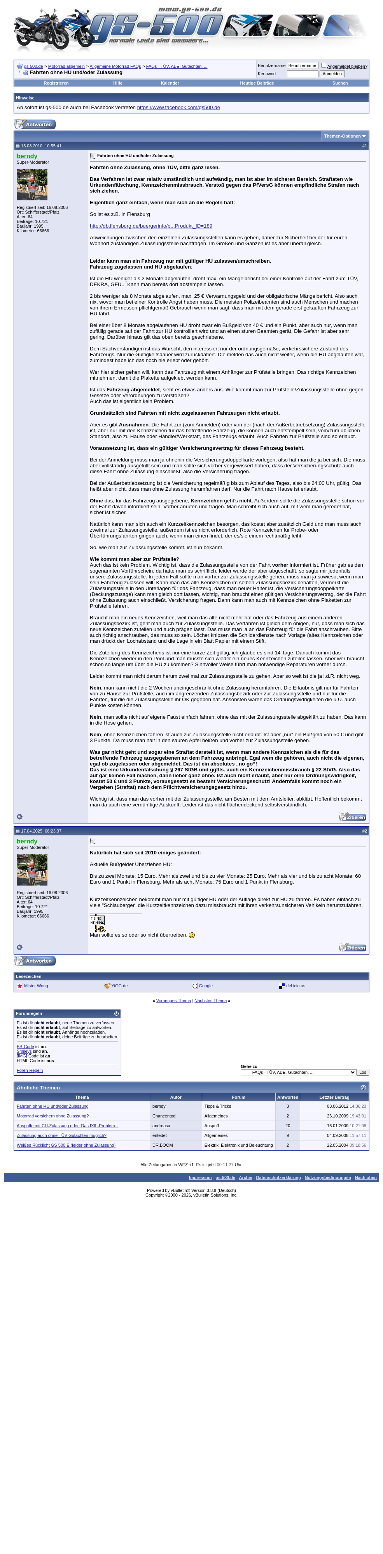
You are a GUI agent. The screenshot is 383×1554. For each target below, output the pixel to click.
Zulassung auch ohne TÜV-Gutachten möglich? (62, 1135)
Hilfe (117, 83)
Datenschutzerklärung (278, 1177)
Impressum (200, 1177)
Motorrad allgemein (66, 66)
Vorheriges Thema (173, 1000)
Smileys (24, 1051)
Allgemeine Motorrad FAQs (115, 66)
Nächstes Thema (210, 1000)
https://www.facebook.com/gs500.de (178, 107)
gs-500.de (33, 66)
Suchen (340, 83)
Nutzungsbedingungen (328, 1177)
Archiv (245, 1177)
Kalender (170, 83)
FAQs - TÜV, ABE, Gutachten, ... (177, 66)
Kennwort (267, 73)
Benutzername (272, 65)
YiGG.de (120, 985)
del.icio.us (295, 985)
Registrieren (56, 83)
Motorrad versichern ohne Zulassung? (53, 1116)
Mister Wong (36, 985)
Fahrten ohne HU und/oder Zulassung (53, 1106)
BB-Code (25, 1046)
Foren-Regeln (30, 1070)
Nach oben (366, 1177)
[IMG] (22, 1056)
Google (206, 985)
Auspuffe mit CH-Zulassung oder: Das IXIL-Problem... (67, 1125)
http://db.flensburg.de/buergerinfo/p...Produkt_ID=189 (151, 226)
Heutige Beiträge (257, 83)
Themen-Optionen (342, 136)
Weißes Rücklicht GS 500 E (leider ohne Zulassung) (66, 1145)
